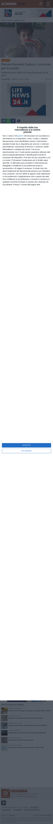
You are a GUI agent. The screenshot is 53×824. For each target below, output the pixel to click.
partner (20, 136)
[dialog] (26, 412)
